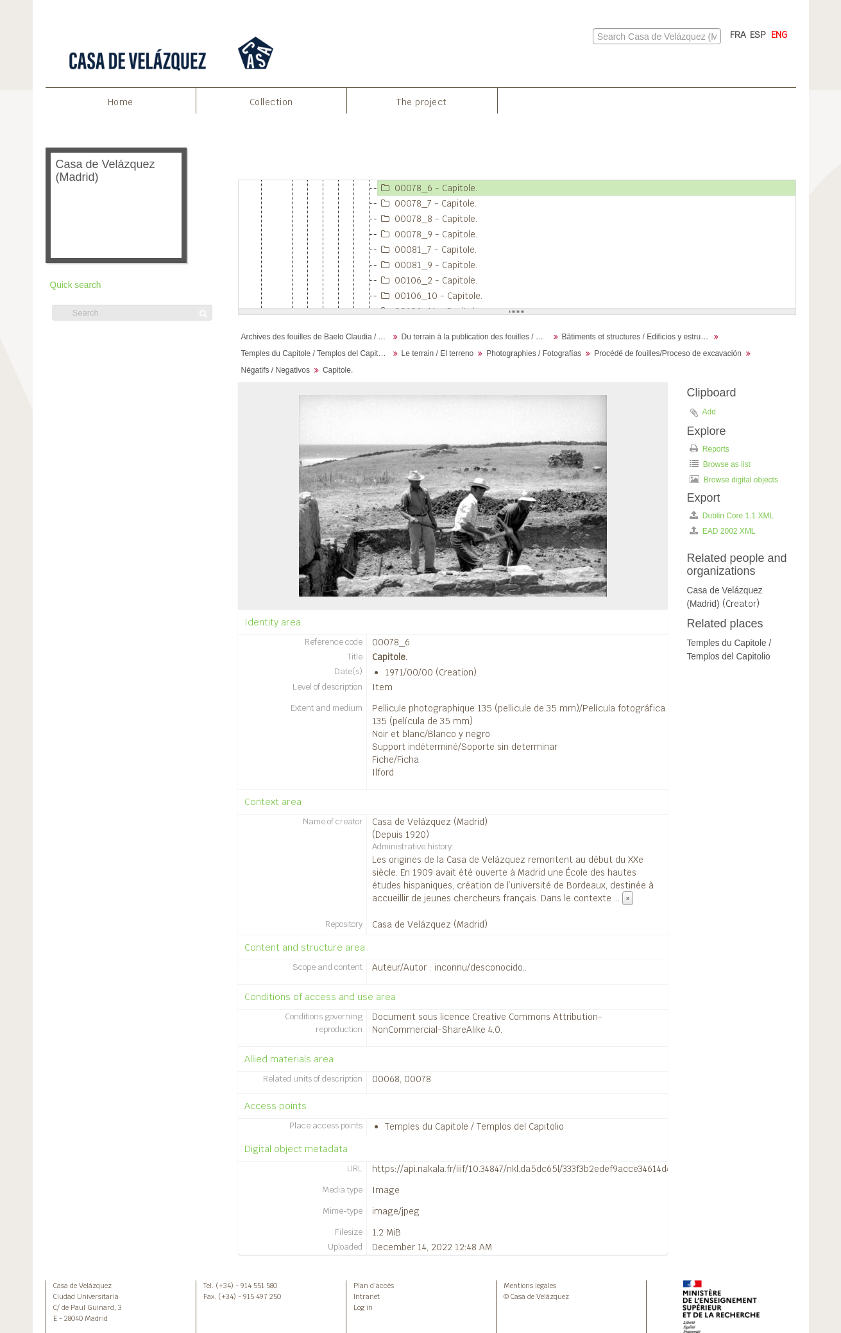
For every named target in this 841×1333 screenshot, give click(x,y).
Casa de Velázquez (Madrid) (430, 822)
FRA (738, 34)
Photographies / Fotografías (533, 353)
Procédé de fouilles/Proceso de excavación (667, 353)
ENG (779, 34)
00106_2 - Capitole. (427, 280)
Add (709, 411)
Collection (271, 102)
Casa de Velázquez (82, 1285)
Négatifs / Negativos (275, 370)
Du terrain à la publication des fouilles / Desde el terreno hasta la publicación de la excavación (477, 336)
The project (421, 102)
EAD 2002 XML (723, 531)
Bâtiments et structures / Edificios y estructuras (637, 336)
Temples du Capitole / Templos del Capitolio (316, 353)
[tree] (517, 244)
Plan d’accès (373, 1285)
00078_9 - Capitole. (427, 234)
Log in (363, 1307)
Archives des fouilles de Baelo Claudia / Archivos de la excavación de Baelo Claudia (316, 336)
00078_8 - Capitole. (427, 218)
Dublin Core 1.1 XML (732, 515)
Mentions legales (530, 1285)
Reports (709, 449)
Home (120, 102)
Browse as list (720, 464)
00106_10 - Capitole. (430, 295)
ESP (758, 34)
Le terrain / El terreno (438, 353)
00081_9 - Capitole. (427, 265)
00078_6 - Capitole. (427, 188)
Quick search (75, 285)
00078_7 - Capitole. (427, 203)
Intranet (366, 1296)
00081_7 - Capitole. (427, 249)
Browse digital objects (734, 479)
